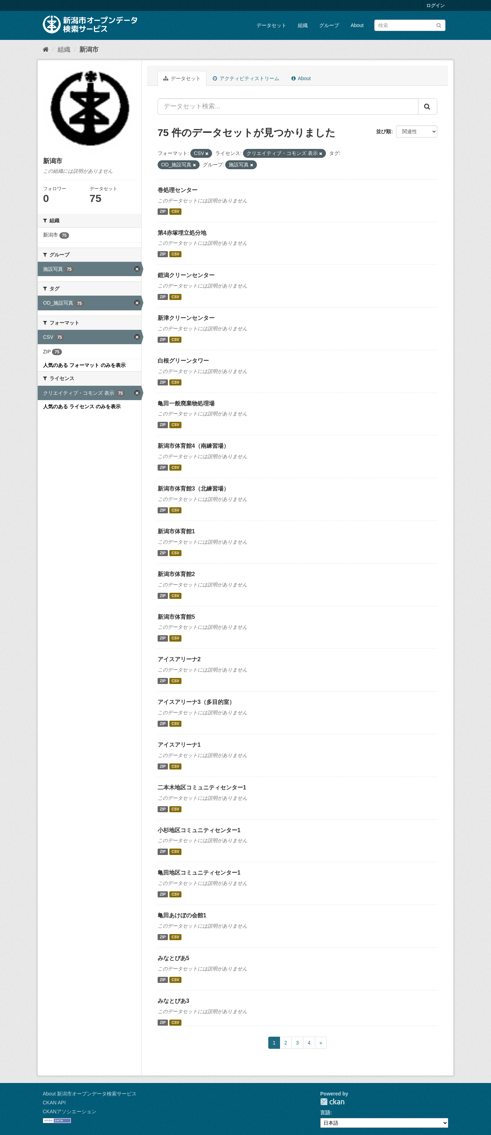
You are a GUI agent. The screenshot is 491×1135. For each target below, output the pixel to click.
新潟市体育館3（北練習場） (193, 489)
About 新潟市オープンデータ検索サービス (90, 1094)
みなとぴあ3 (173, 1001)
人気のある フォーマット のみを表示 (84, 365)
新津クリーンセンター (186, 318)
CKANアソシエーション (69, 1111)
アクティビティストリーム (246, 78)
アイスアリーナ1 (179, 745)
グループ (329, 25)
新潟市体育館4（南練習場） (193, 446)
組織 (303, 25)
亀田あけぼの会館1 (182, 915)
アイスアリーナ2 (179, 659)
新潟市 (89, 49)
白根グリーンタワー (183, 361)
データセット (271, 25)
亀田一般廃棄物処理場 (186, 403)
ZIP (162, 211)
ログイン (435, 5)
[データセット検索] (409, 25)
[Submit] (439, 25)
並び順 (383, 131)
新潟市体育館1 (176, 531)
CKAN (332, 1101)
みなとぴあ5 (173, 958)
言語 (325, 1112)
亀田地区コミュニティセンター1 (199, 873)
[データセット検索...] (288, 106)
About (357, 25)
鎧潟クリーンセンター (186, 275)
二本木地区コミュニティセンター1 (202, 787)
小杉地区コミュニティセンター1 (199, 830)
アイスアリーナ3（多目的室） (196, 702)
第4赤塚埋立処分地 (182, 233)
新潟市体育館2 (176, 574)
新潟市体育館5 (176, 617)
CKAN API (54, 1102)
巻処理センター (177, 190)
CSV (175, 211)
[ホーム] (46, 49)
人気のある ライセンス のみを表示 (82, 406)
